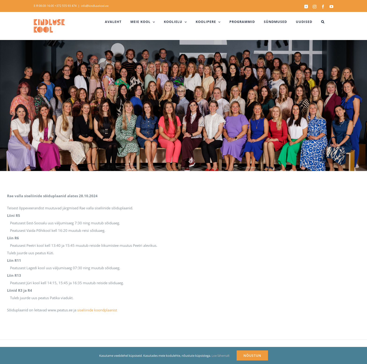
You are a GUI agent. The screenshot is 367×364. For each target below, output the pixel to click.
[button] (322, 22)
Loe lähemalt (221, 355)
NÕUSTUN (252, 355)
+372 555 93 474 (66, 6)
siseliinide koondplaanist (97, 310)
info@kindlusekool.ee (95, 6)
